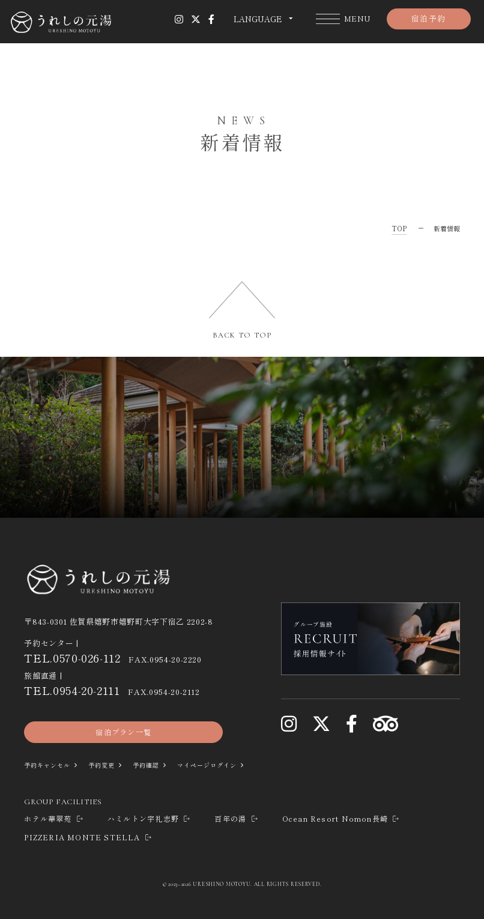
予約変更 (108, 765)
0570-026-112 (87, 657)
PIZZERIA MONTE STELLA (88, 838)
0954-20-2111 (86, 690)
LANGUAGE (258, 19)
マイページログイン (221, 765)
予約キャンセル (50, 765)
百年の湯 (236, 819)
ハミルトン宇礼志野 (149, 819)
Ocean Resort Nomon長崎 (341, 819)
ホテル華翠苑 (54, 819)
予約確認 (155, 765)
